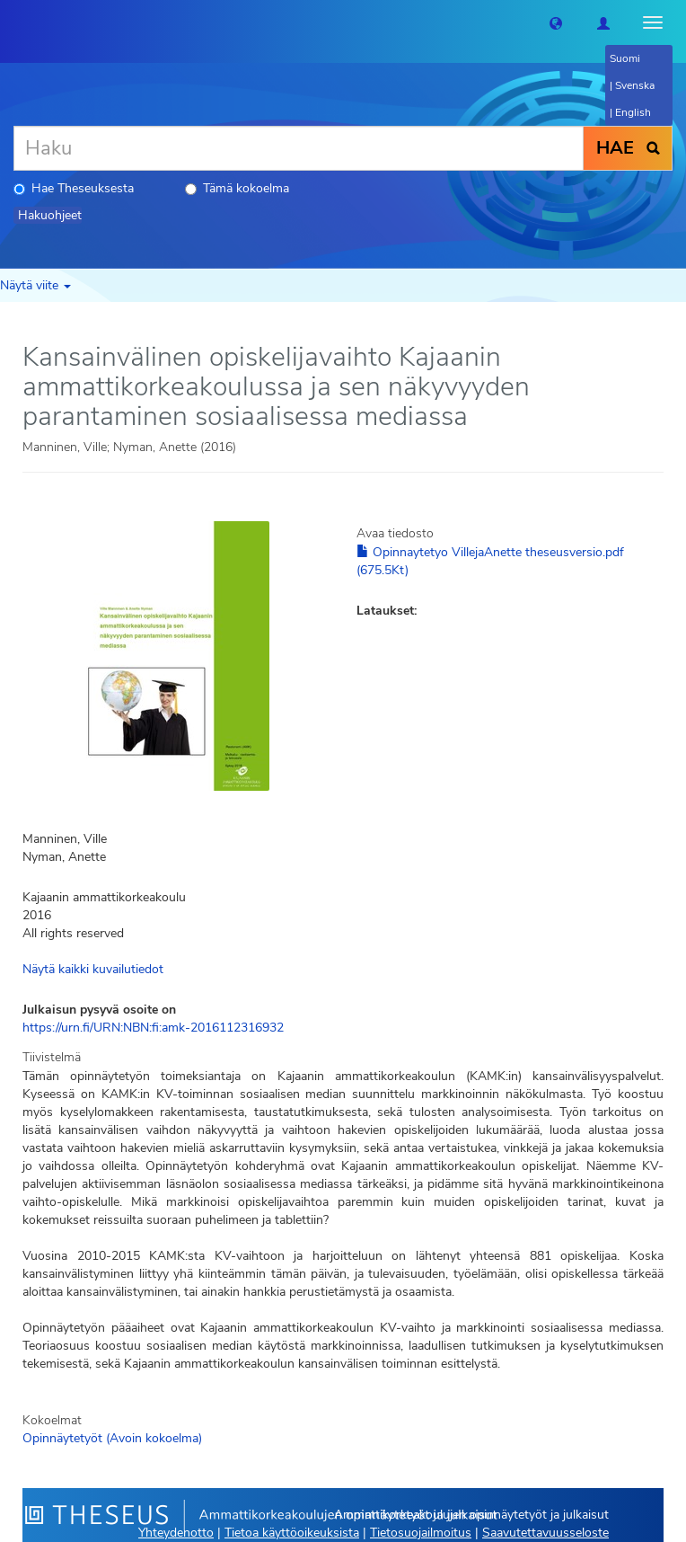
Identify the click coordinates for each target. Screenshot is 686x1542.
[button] (556, 22)
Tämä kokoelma (237, 188)
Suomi (625, 58)
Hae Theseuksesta (73, 188)
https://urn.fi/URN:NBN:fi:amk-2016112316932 (153, 1027)
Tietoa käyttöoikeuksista (291, 1532)
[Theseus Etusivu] (13, 22)
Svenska (635, 85)
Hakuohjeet (50, 215)
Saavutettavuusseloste (545, 1532)
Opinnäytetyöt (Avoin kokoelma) (112, 1438)
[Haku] (298, 148)
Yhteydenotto (176, 1532)
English (633, 112)
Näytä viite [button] (35, 285)
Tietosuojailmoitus (420, 1532)
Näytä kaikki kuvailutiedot (92, 969)
